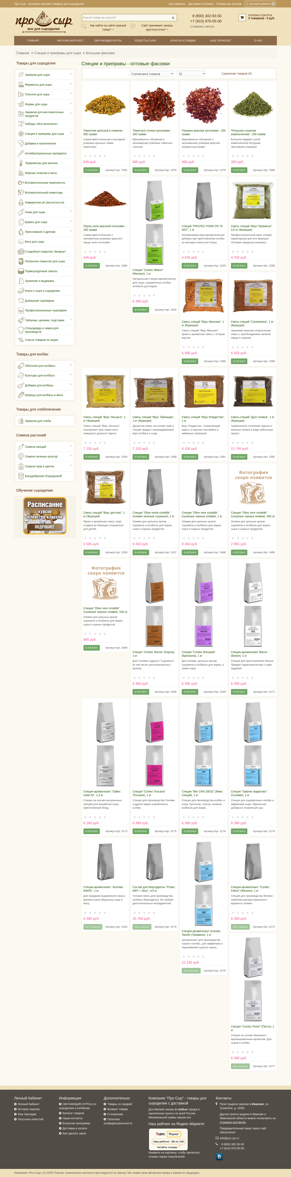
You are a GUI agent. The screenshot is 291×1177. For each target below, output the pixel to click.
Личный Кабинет (28, 1104)
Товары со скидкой (119, 1104)
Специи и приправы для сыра (57, 53)
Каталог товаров (73, 1113)
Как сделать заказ (74, 1133)
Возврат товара (117, 1109)
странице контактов (233, 1122)
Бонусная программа (76, 1123)
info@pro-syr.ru (229, 1138)
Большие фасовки (100, 53)
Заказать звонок (202, 26)
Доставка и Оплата (200, 3)
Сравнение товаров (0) (237, 73)
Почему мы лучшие (229, 3)
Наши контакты (73, 1118)
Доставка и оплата (75, 1128)
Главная (22, 53)
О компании (115, 1114)
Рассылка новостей (30, 1119)
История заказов (29, 1109)
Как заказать (177, 3)
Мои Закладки (27, 1114)
